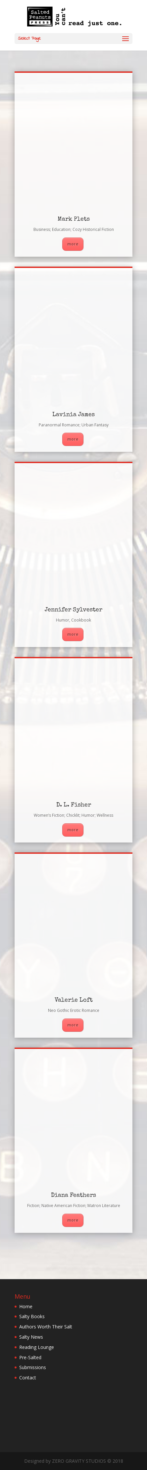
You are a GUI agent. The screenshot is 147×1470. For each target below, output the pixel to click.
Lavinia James (73, 415)
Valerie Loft (74, 1000)
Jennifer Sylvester (73, 610)
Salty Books (32, 1316)
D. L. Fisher (73, 805)
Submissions (32, 1367)
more (72, 244)
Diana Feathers (73, 1195)
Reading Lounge (36, 1347)
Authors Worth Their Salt (45, 1326)
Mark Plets (74, 219)
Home (25, 1306)
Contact (27, 1377)
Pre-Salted (30, 1357)
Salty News (31, 1337)
